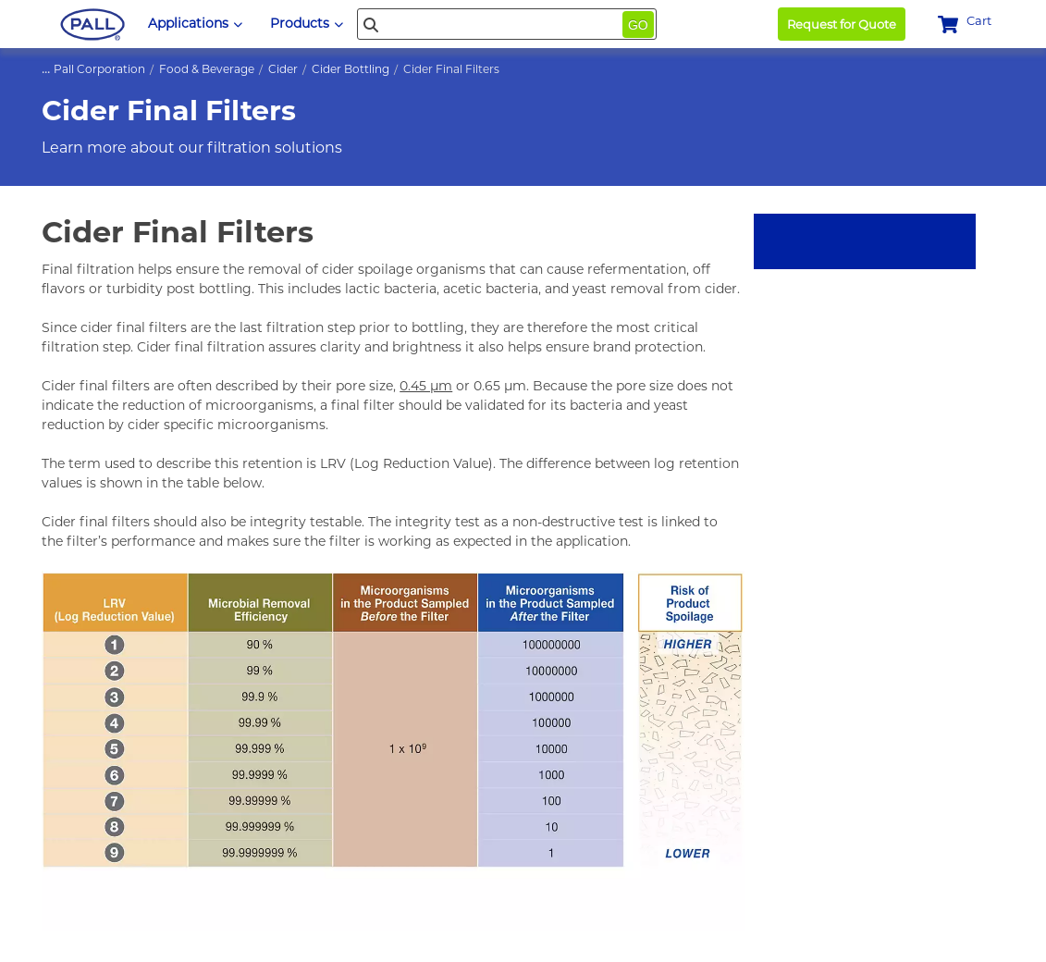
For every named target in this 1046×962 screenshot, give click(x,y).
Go (638, 25)
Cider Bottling (350, 69)
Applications (195, 23)
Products (306, 23)
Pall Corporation (99, 69)
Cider (283, 69)
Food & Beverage (206, 69)
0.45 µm (426, 385)
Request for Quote (841, 24)
